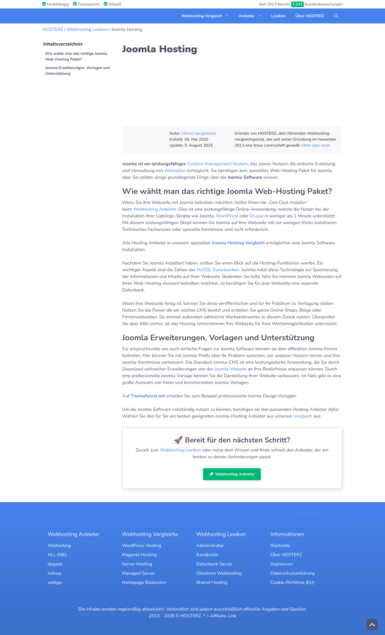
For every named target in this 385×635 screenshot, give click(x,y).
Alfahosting (59, 545)
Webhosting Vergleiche (150, 534)
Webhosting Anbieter (154, 209)
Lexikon (278, 16)
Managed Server (138, 573)
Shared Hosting (212, 582)
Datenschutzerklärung (293, 573)
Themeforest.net (148, 396)
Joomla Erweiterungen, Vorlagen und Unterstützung (77, 70)
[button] (336, 15)
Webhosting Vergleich (207, 15)
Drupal (256, 216)
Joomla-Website (230, 369)
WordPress (227, 216)
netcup (54, 573)
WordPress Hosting (141, 545)
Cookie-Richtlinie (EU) (292, 582)
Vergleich (302, 416)
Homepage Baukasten (144, 582)
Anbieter (252, 15)
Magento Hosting (139, 555)
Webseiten (175, 171)
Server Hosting (137, 564)
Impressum (282, 564)
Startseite (280, 545)
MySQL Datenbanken (218, 270)
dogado (55, 564)
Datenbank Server (214, 564)
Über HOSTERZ (309, 16)
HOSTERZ (53, 29)
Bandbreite (207, 555)
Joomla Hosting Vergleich (238, 243)
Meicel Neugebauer (199, 133)
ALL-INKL (57, 555)
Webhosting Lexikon (87, 29)
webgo (55, 582)
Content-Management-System (217, 164)
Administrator (210, 545)
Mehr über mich (316, 145)
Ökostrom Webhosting (219, 573)
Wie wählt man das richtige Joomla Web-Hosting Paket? (76, 56)
